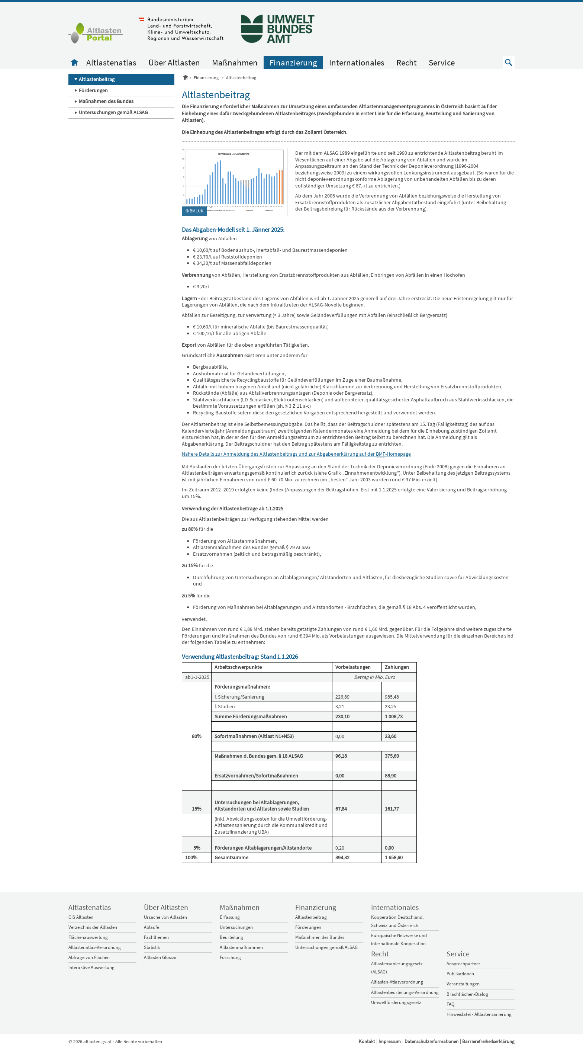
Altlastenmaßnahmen (241, 947)
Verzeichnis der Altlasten (92, 927)
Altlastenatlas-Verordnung (94, 947)
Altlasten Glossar (160, 957)
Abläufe (151, 927)
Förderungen (93, 90)
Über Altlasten (174, 62)
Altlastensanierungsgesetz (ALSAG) (397, 967)
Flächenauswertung (88, 937)
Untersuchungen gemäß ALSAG (113, 112)
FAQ (451, 1004)
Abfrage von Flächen (89, 957)
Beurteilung (231, 937)
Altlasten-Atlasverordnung (397, 982)
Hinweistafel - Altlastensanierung (479, 1014)
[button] (509, 62)
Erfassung (230, 917)
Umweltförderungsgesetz (396, 1002)
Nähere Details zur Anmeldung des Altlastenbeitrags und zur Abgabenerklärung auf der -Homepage (296, 454)
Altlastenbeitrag (97, 79)
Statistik (152, 947)
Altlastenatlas (111, 62)
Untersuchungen (236, 927)
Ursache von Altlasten (165, 917)
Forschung (230, 957)
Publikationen (460, 974)
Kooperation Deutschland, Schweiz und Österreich (397, 921)
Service (442, 62)
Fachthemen (156, 937)
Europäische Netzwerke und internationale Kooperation (399, 939)
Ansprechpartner (463, 963)
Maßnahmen (235, 62)
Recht (406, 62)
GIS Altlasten (80, 917)
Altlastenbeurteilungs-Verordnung (405, 992)
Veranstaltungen (463, 984)
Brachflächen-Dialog (467, 994)
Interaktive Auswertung (91, 967)
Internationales (356, 62)
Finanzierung (293, 62)
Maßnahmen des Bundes (106, 101)
